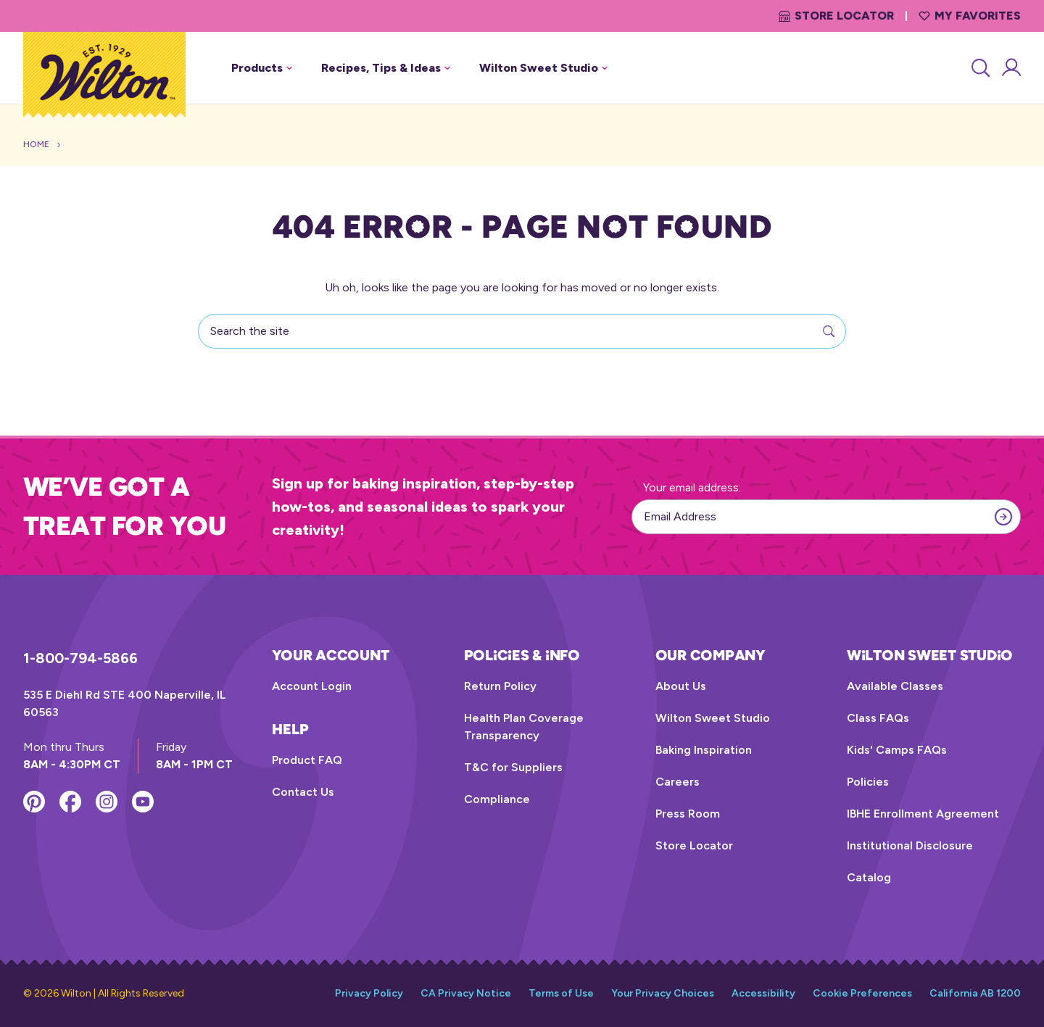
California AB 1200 (975, 993)
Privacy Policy (369, 993)
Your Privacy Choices (662, 993)
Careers (677, 782)
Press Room (687, 813)
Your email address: (692, 487)
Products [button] (261, 68)
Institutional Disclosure (910, 845)
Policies (868, 782)
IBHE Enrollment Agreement (923, 813)
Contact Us (303, 792)
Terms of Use (561, 993)
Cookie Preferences (862, 993)
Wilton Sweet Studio (712, 718)
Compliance (497, 799)
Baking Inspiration (703, 750)
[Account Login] (1010, 68)
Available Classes (895, 686)
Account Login (312, 686)
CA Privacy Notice (465, 993)
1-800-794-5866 (80, 658)
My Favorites (970, 15)
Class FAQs (878, 718)
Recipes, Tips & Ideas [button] (385, 68)
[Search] (979, 68)
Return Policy (500, 686)
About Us (680, 686)
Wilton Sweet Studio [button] (543, 68)
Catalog (869, 877)
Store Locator (836, 15)
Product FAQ (307, 760)
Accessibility (763, 993)
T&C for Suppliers (513, 767)
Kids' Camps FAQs (897, 750)
